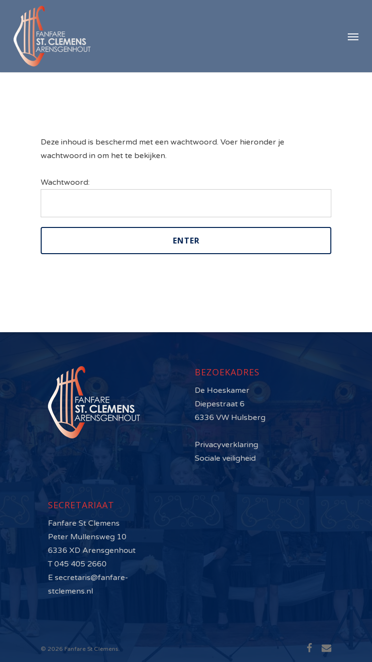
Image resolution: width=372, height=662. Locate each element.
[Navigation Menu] (353, 36)
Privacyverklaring (226, 445)
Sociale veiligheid (225, 458)
